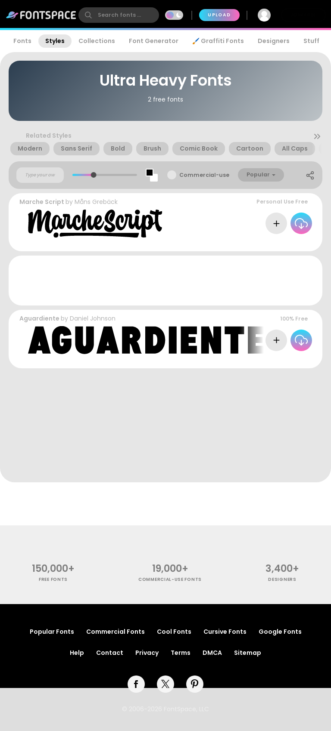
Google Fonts (280, 631)
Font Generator (153, 41)
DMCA (212, 652)
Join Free (303, 15)
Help (77, 652)
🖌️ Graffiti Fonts (218, 41)
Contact (109, 652)
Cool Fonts (174, 631)
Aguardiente (39, 318)
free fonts (53, 579)
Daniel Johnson (93, 318)
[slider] (94, 175)
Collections (96, 41)
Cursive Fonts (225, 631)
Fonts (22, 41)
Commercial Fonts (115, 631)
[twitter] (165, 684)
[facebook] (136, 684)
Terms (180, 652)
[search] (118, 15)
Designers (274, 41)
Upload (219, 15)
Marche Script (41, 201)
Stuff (311, 41)
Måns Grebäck (96, 201)
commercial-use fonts (170, 579)
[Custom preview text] (40, 175)
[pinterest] (194, 684)
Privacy (147, 652)
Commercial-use (204, 175)
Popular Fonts (52, 631)
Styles (55, 41)
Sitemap (247, 652)
